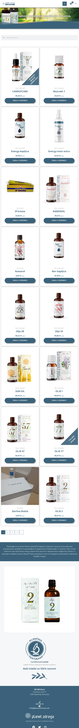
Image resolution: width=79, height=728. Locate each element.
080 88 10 (39, 704)
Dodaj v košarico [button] (20, 100)
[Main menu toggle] (64, 4)
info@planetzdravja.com (39, 708)
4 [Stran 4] (17, 532)
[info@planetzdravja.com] (39, 706)
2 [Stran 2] (7, 532)
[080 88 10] (39, 702)
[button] (76, 4)
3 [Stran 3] (12, 532)
